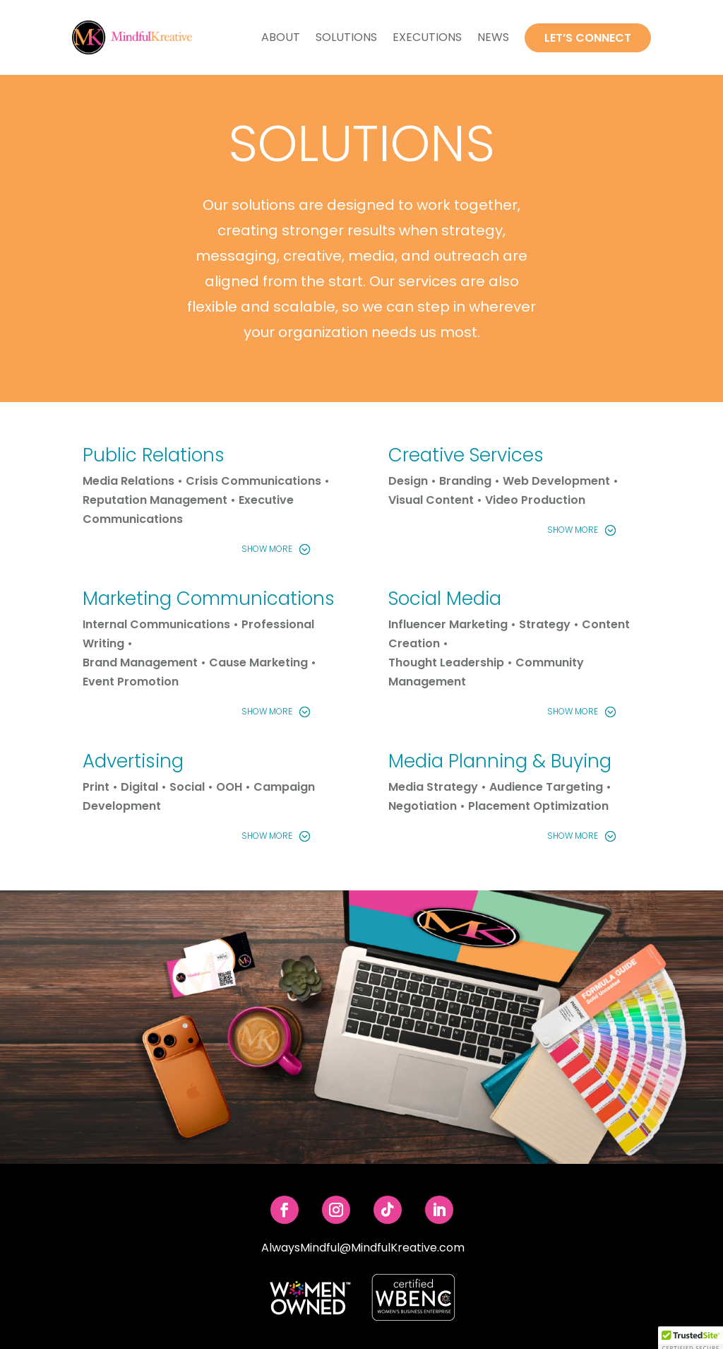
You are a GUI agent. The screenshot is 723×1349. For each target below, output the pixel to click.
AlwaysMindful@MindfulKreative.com (363, 1247)
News (493, 37)
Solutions (346, 37)
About (280, 37)
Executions (427, 37)
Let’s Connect (587, 38)
